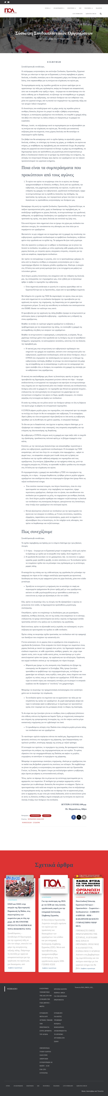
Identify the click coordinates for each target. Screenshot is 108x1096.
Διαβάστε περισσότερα (18, 964)
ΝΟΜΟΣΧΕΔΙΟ (27, 822)
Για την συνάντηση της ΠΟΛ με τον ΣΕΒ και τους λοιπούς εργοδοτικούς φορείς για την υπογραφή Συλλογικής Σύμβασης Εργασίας (54, 897)
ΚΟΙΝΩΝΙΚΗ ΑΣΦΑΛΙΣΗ (36, 819)
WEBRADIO (12, 989)
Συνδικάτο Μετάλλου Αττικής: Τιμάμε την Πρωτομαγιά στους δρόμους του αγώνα (46, 1023)
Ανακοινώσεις (58, 8)
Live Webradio (78, 13)
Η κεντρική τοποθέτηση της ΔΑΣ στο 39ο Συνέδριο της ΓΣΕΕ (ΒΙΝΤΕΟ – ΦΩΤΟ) (46, 997)
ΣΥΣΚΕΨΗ (36, 822)
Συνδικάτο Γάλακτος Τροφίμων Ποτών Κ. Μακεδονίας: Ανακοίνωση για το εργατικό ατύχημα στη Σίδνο (60, 1027)
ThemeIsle (100, 1091)
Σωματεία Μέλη (91, 13)
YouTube (8, 2)
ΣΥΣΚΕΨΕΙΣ (47, 815)
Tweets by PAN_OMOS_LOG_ (84, 987)
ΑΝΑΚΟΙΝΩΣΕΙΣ (35, 815)
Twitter (5, 2)
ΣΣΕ (80, 8)
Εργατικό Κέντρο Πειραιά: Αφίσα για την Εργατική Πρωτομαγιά (60, 994)
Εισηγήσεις (71, 8)
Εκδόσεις (99, 8)
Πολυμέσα (88, 8)
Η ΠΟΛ (47, 8)
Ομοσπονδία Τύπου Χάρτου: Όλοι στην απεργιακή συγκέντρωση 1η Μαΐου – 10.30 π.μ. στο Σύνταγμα (46, 1060)
